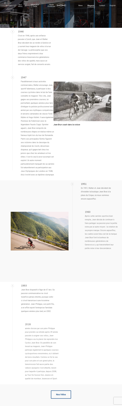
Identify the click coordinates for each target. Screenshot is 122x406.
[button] (61, 394)
